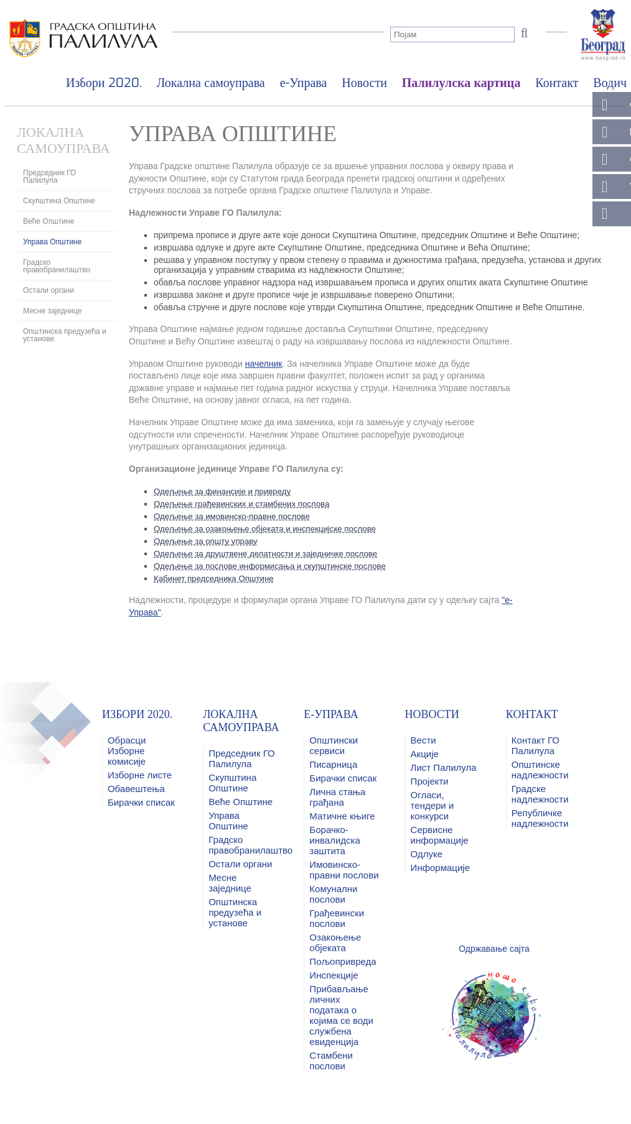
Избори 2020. (104, 83)
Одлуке (426, 854)
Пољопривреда (342, 961)
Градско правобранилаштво (56, 266)
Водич (610, 83)
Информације (440, 867)
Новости (364, 83)
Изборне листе (140, 775)
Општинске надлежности (540, 769)
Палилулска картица (461, 83)
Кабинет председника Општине (217, 578)
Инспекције (333, 975)
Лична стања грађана (337, 797)
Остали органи (48, 290)
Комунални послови (333, 894)
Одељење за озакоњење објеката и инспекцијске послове (271, 528)
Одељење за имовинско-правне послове (236, 516)
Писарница (333, 764)
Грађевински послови (336, 918)
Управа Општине (52, 241)
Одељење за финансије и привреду (226, 491)
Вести (423, 740)
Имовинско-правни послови (343, 869)
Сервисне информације (440, 834)
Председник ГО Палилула (49, 176)
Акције (425, 754)
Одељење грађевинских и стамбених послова (247, 504)
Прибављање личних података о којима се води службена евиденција (341, 1015)
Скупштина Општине (59, 200)
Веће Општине (48, 221)
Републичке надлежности (540, 818)
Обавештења (136, 788)
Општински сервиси (333, 745)
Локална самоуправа (211, 83)
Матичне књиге (342, 816)
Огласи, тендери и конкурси (432, 805)
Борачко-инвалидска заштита (334, 840)
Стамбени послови (330, 1060)
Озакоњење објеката (335, 942)
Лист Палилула (444, 767)
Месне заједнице (52, 310)
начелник (264, 364)
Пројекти (430, 781)
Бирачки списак (141, 802)
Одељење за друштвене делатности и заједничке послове (272, 553)
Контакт (556, 83)
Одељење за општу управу (209, 541)
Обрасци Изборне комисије (127, 751)
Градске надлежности (540, 793)
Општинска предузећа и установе (64, 335)
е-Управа (303, 83)
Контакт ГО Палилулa (535, 745)
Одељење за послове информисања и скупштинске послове (277, 566)
